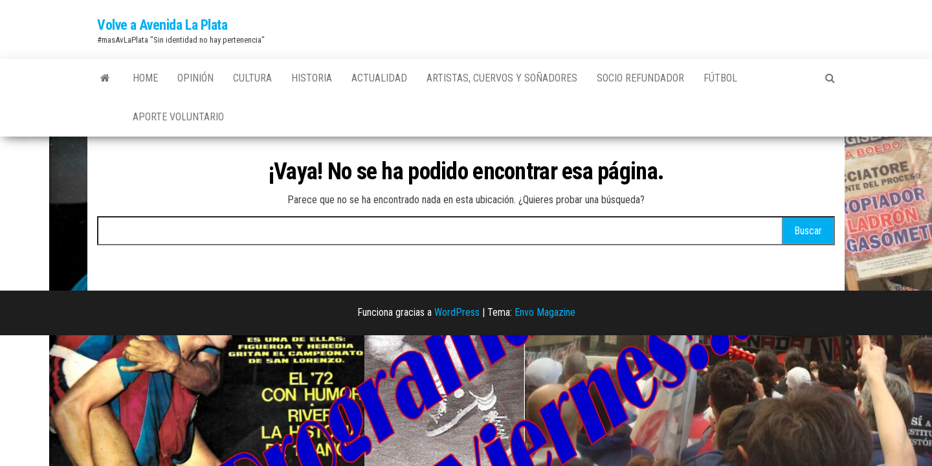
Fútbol (720, 78)
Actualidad (379, 78)
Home (145, 78)
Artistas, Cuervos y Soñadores (502, 78)
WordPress (457, 312)
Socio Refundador (640, 78)
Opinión (195, 78)
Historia (311, 78)
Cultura (252, 78)
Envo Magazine (545, 312)
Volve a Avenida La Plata (162, 25)
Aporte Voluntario (178, 117)
